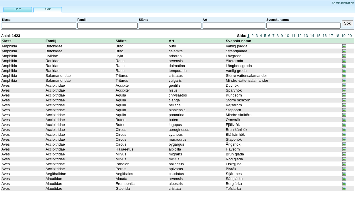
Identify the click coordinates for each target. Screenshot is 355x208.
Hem (17, 9)
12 (300, 36)
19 (343, 36)
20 (349, 36)
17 (331, 36)
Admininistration (343, 3)
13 (306, 36)
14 (312, 36)
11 (293, 36)
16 (324, 36)
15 (318, 36)
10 (287, 36)
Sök (48, 9)
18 (337, 36)
